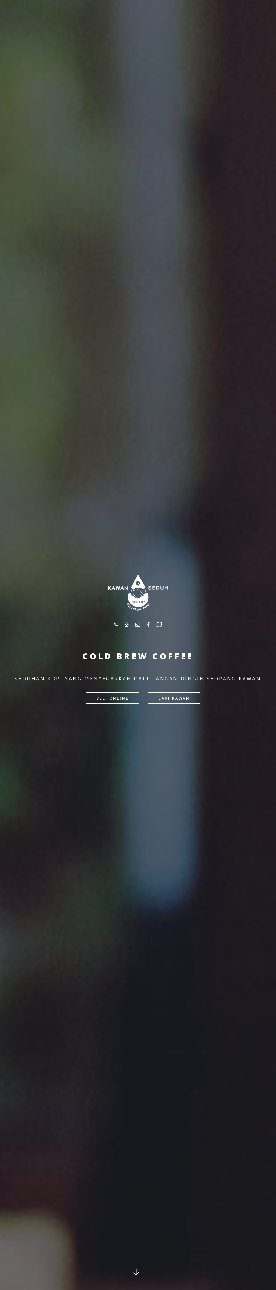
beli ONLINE (112, 698)
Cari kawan (174, 698)
